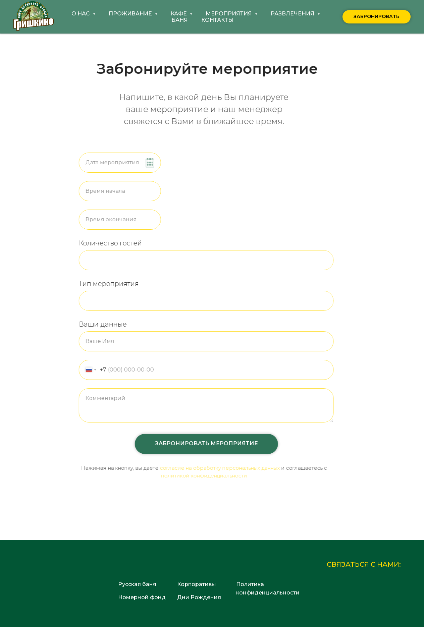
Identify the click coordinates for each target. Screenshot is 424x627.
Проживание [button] (131, 13)
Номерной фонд (142, 597)
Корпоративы (196, 584)
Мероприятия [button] (229, 13)
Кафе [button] (179, 13)
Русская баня (137, 584)
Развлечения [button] (293, 13)
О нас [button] (81, 13)
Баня (179, 20)
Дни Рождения (199, 597)
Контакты (217, 20)
